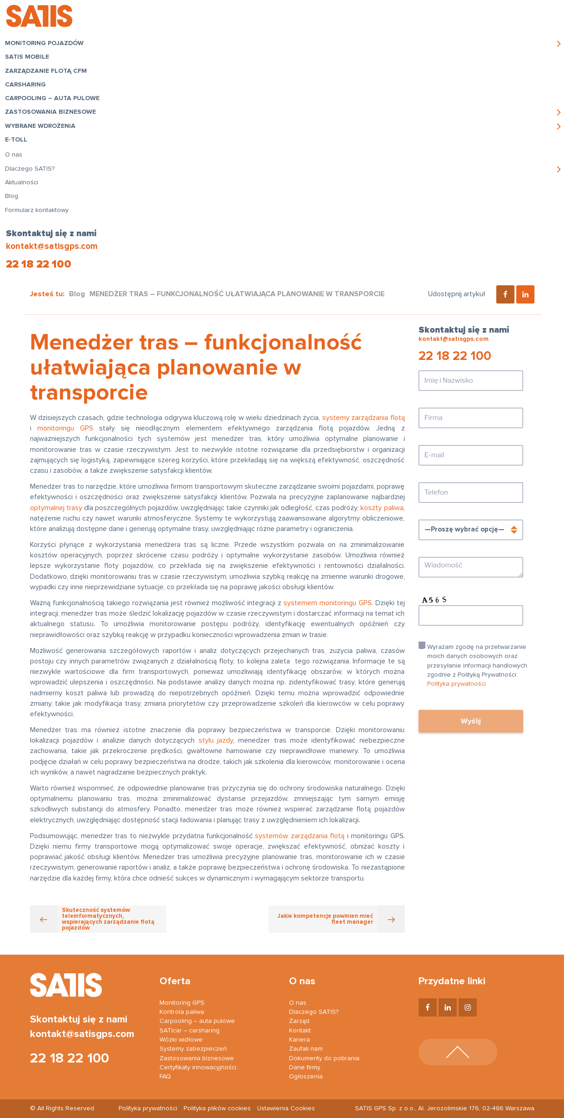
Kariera (299, 1040)
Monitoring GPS (182, 1003)
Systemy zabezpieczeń (193, 1049)
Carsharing (28, 87)
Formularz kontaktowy (39, 221)
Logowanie (442, 18)
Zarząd (299, 1021)
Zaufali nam (306, 1049)
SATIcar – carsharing (190, 1030)
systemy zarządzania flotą (363, 417)
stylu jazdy (216, 740)
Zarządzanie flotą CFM (49, 73)
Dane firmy (304, 1067)
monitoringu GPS (65, 428)
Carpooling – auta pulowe (41, 105)
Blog (14, 208)
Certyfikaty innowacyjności (198, 1067)
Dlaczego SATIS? (32, 180)
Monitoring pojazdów (47, 46)
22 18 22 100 (37, 264)
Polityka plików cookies (217, 1108)
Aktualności (24, 194)
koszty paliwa (381, 507)
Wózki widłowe (181, 1040)
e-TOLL (19, 151)
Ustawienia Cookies (286, 1108)
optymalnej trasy (56, 507)
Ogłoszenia (306, 1076)
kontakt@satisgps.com (51, 246)
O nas (16, 166)
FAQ (165, 1076)
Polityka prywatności (456, 684)
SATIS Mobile (30, 59)
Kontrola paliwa (182, 1012)
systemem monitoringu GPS (328, 603)
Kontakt (300, 1030)
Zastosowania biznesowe (53, 124)
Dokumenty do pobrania (324, 1058)
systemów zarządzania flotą (299, 836)
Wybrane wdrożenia (43, 138)
